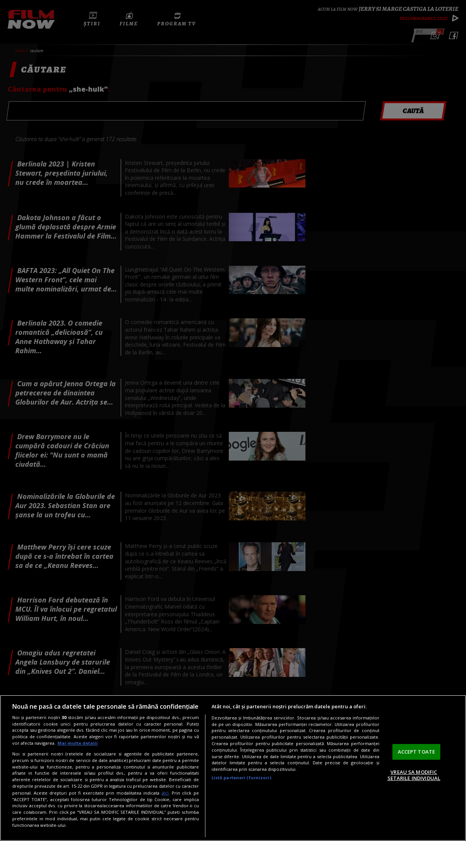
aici (165, 793)
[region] (233, 768)
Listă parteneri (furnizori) (241, 777)
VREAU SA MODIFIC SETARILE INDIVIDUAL (413, 775)
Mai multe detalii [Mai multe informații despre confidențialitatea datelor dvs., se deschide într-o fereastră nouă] (77, 743)
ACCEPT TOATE (416, 751)
